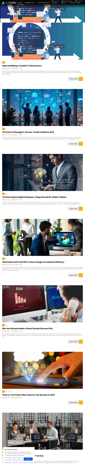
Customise (9, 459)
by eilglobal (16, 68)
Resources (72, 2)
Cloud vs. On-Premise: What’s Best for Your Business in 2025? (28, 394)
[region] (19, 454)
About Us (20, 2)
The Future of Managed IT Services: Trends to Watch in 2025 (28, 132)
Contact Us (21, 4)
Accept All (28, 459)
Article (5, 62)
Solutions (55, 2)
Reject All (19, 459)
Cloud (9, 391)
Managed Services (30, 2)
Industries (64, 2)
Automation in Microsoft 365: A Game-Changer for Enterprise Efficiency (33, 261)
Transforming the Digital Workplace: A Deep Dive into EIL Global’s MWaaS (34, 197)
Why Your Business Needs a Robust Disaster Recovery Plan (27, 328)
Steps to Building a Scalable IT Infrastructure (22, 65)
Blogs (78, 2)
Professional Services (44, 2)
